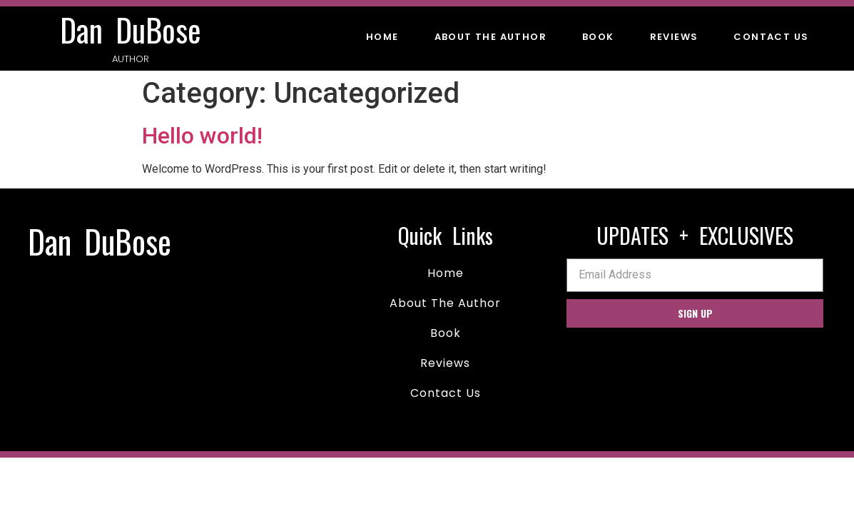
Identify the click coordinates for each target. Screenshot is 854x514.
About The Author (490, 37)
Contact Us (770, 37)
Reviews (674, 37)
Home (382, 37)
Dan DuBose (130, 29)
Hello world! (202, 135)
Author (130, 59)
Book (598, 37)
